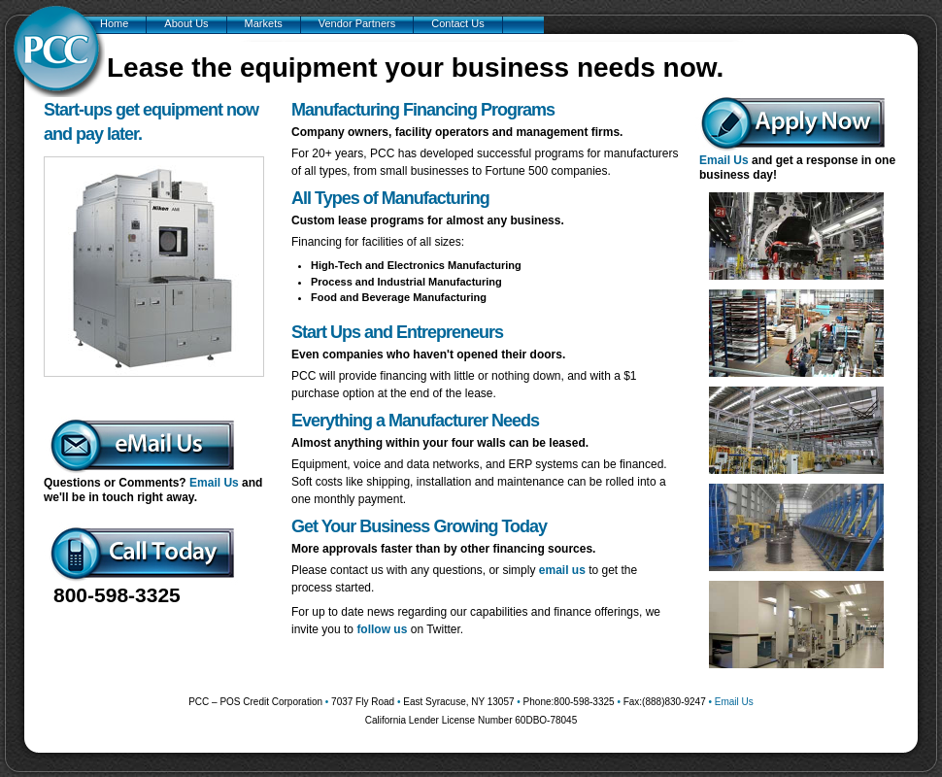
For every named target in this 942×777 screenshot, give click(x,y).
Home (114, 23)
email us (562, 570)
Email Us (214, 483)
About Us (186, 23)
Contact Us (457, 23)
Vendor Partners (357, 23)
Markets (264, 23)
